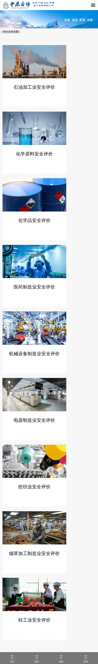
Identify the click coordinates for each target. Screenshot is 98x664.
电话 (36, 658)
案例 (61, 658)
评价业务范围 (11, 31)
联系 (86, 658)
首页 (12, 658)
